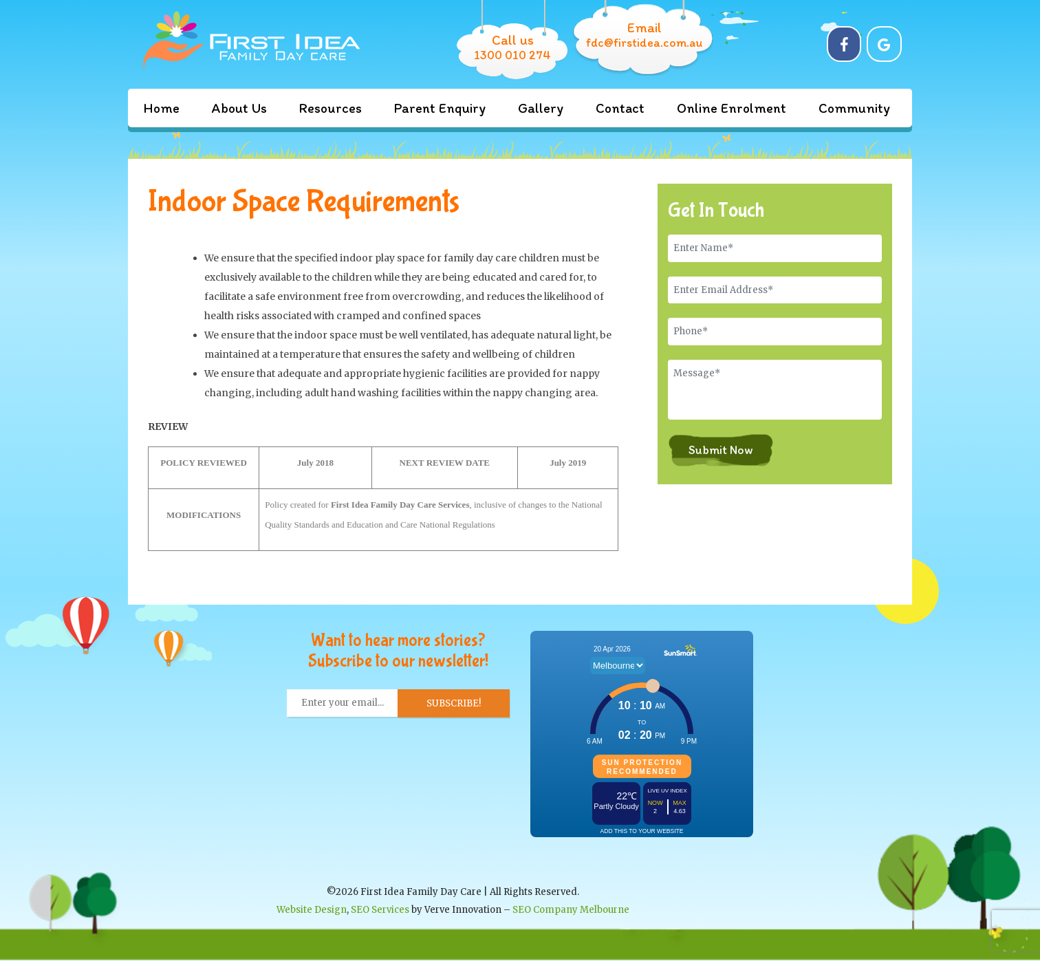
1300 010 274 (512, 55)
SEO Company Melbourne (570, 910)
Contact (620, 108)
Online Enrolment (731, 108)
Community (854, 108)
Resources (330, 108)
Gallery (540, 108)
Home (161, 108)
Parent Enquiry (440, 108)
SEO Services (380, 910)
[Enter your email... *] (342, 703)
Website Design (312, 910)
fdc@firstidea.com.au (644, 42)
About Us (239, 108)
